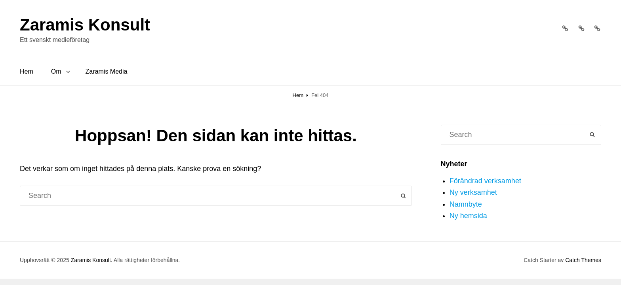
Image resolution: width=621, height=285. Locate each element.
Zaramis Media (107, 71)
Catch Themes (583, 260)
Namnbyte (466, 204)
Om (61, 71)
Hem (26, 71)
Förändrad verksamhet (485, 181)
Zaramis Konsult (85, 24)
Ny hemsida (468, 216)
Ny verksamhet (473, 192)
